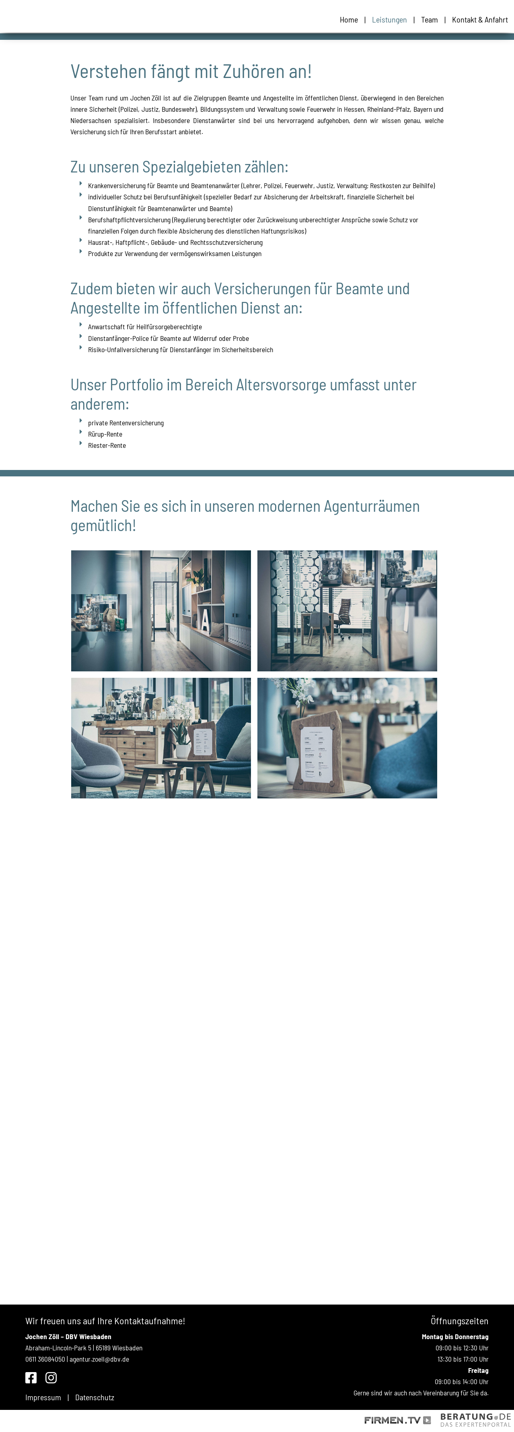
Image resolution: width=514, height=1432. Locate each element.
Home (349, 19)
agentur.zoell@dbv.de (99, 1358)
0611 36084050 (45, 1358)
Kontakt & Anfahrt (480, 19)
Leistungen (389, 19)
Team (429, 19)
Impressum (43, 1397)
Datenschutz (94, 1397)
